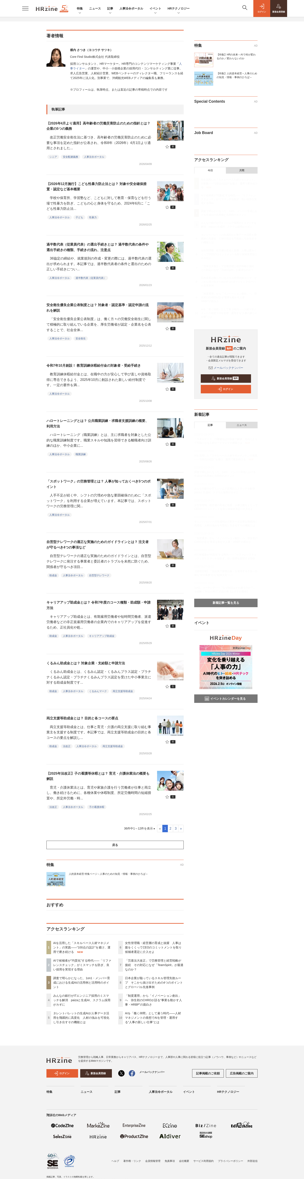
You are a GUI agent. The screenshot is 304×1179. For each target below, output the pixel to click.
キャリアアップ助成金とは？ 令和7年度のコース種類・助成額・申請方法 (98, 605)
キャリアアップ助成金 (101, 635)
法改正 (67, 746)
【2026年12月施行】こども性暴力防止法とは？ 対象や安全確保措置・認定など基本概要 (96, 186)
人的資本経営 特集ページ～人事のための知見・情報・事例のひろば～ (108, 873)
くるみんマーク (98, 691)
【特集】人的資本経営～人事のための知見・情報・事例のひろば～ (237, 75)
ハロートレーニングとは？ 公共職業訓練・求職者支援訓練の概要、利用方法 (97, 423)
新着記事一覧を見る (226, 602)
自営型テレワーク (99, 575)
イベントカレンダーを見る (225, 699)
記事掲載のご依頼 (208, 1073)
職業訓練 (81, 454)
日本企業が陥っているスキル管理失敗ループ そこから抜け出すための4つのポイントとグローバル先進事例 (154, 982)
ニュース (95, 8)
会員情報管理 (152, 1161)
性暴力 (93, 217)
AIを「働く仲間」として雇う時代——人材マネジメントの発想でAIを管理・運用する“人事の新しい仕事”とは (153, 1018)
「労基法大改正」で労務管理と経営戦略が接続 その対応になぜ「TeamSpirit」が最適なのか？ (154, 965)
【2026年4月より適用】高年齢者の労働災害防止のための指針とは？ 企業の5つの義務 (98, 126)
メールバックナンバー (226, 367)
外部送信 (252, 1161)
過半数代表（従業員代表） (91, 277)
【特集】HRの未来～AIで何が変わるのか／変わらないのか (236, 56)
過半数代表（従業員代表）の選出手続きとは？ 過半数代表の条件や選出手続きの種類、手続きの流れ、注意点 (97, 247)
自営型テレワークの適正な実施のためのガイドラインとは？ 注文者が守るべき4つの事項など (97, 544)
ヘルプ (115, 1161)
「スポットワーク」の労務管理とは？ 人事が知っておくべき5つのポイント (98, 484)
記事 (110, 9)
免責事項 (170, 1161)
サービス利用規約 (203, 1161)
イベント (155, 9)
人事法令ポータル (131, 8)
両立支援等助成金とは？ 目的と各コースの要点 (82, 718)
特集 (80, 9)
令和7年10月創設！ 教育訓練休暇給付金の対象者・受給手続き (93, 365)
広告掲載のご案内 (242, 1073)
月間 (241, 170)
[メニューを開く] (25, 8)
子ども (79, 217)
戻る (115, 845)
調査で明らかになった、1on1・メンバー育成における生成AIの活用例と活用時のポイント (81, 982)
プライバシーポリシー (230, 1161)
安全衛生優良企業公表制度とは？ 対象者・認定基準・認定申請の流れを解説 (97, 307)
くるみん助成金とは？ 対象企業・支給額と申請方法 (85, 663)
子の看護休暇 (96, 807)
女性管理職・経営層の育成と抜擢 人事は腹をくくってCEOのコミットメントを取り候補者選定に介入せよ (153, 947)
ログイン (225, 389)
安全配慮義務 (70, 156)
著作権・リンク (132, 1161)
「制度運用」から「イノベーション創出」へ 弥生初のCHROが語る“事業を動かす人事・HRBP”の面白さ (153, 1000)
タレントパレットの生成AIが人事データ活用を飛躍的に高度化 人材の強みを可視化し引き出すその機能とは (81, 1018)
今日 (210, 170)
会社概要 (184, 1161)
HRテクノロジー (179, 9)
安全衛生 (81, 338)
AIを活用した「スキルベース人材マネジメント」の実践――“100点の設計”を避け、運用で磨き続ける (81, 947)
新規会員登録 (225, 378)
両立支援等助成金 (123, 691)
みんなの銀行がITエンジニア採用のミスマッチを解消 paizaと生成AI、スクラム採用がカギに (81, 1000)
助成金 (53, 575)
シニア (53, 156)
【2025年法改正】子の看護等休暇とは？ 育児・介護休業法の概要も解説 (97, 776)
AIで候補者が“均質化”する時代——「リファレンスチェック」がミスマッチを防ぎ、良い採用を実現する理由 (82, 965)
